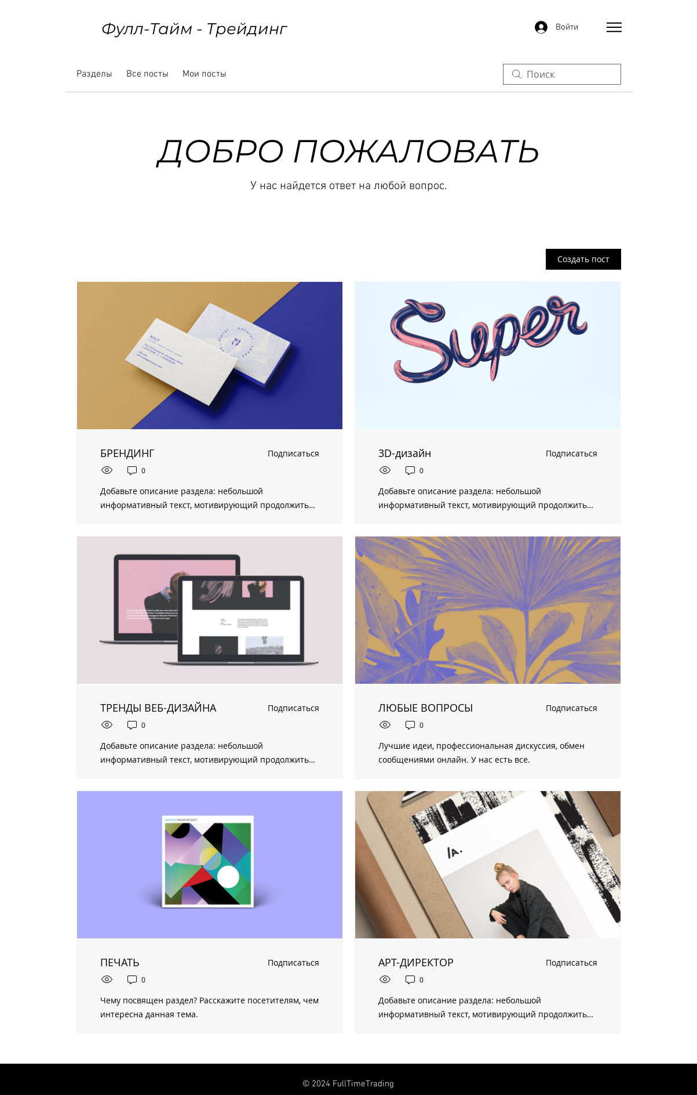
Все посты (147, 74)
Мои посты (205, 74)
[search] (562, 74)
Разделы (94, 74)
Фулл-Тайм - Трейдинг (194, 28)
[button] (614, 27)
